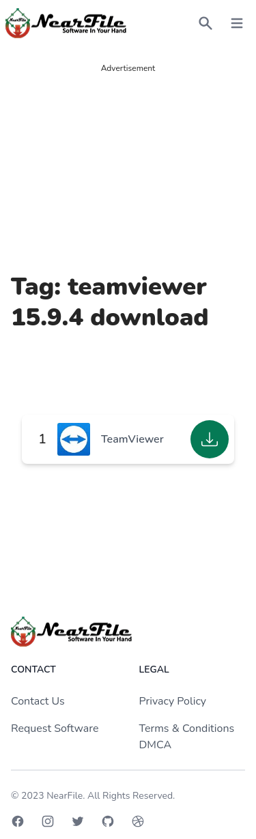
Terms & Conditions (187, 728)
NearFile (64, 795)
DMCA (155, 744)
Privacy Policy (173, 701)
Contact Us (38, 701)
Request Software (54, 728)
